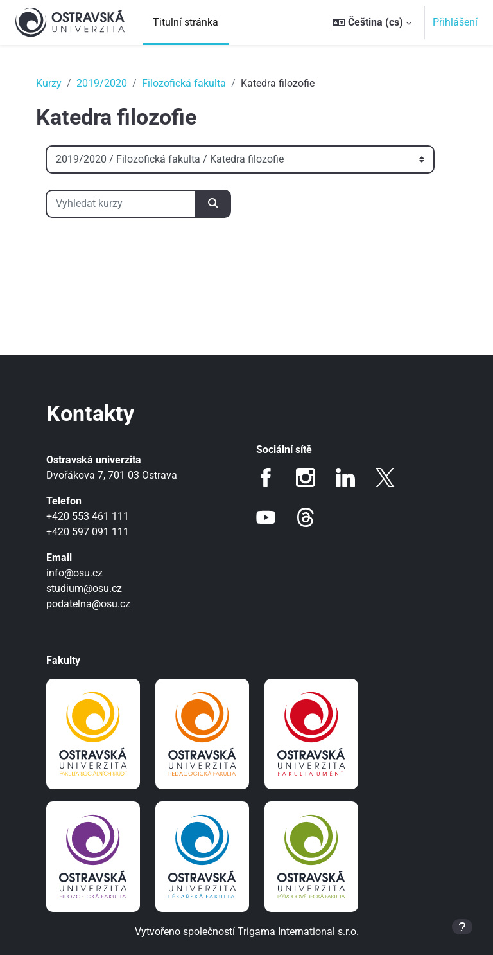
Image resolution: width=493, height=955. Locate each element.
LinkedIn (345, 477)
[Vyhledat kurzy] (121, 204)
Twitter (385, 477)
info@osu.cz (74, 573)
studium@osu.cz (84, 588)
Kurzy (49, 83)
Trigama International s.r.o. (298, 931)
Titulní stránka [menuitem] (185, 22)
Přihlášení (455, 22)
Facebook (265, 477)
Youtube (265, 517)
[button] (372, 22)
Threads (305, 517)
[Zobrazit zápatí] (462, 926)
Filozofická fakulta (184, 83)
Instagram (305, 477)
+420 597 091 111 (87, 532)
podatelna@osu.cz (88, 604)
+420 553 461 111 (87, 516)
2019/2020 (101, 83)
